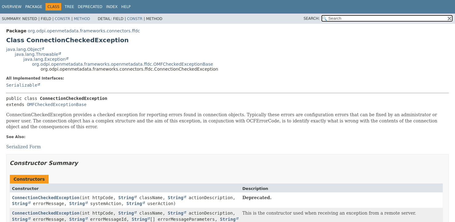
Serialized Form (23, 146)
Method (82, 19)
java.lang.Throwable (36, 54)
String (126, 197)
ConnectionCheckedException (45, 197)
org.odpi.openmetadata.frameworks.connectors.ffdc (84, 30)
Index (112, 7)
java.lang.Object (23, 49)
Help (126, 7)
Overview (12, 7)
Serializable (21, 85)
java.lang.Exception (44, 59)
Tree (69, 7)
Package (33, 7)
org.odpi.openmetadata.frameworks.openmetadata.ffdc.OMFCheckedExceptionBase (122, 64)
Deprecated (90, 7)
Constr (62, 19)
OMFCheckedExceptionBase (56, 104)
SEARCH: (312, 18)
